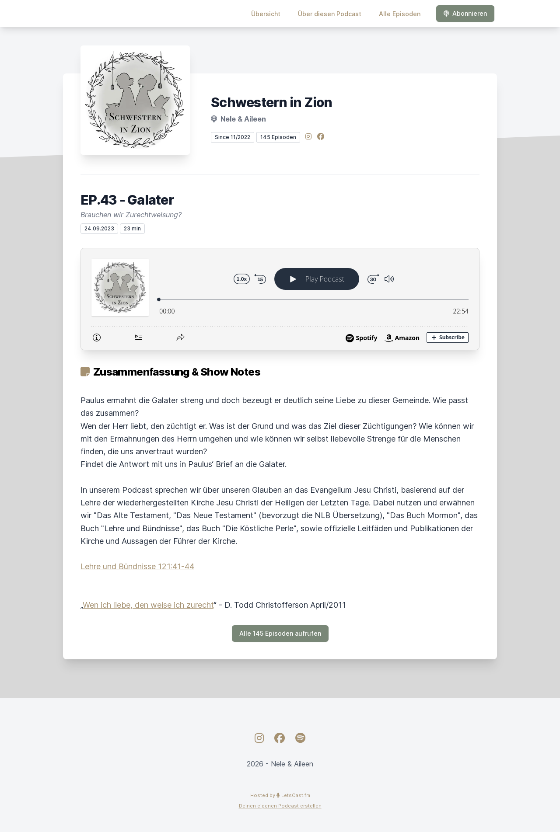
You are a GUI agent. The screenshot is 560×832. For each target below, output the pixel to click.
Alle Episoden (399, 13)
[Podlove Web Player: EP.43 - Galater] (280, 299)
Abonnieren (465, 13)
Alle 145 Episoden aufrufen (280, 633)
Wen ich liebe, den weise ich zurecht (148, 604)
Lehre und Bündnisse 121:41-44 (137, 566)
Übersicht (265, 13)
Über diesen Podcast (329, 13)
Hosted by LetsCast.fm (280, 795)
